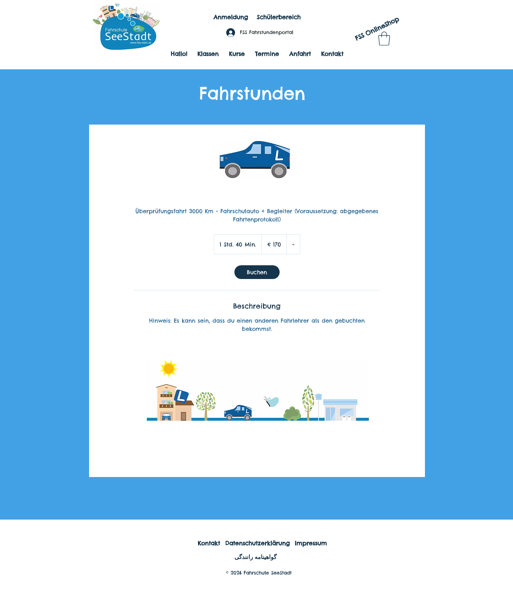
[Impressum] (311, 543)
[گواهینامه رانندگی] (255, 557)
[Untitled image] (257, 399)
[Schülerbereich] (278, 17)
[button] (384, 38)
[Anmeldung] (231, 17)
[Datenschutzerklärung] (257, 543)
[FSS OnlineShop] (377, 29)
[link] (257, 272)
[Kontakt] (209, 543)
